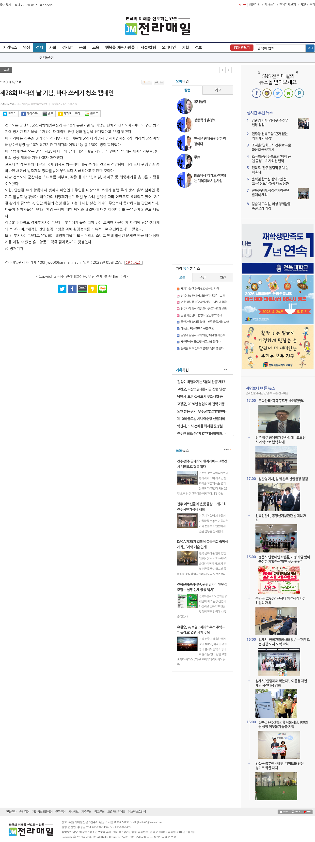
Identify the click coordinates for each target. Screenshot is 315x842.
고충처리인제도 (116, 811)
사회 (52, 47)
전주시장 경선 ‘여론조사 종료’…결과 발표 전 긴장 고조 (211, 308)
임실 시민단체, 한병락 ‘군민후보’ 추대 (201, 315)
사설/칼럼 (148, 47)
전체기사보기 (287, 4)
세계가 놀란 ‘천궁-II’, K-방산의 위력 (200, 288)
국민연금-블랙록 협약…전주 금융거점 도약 (205, 321)
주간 (202, 277)
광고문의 (99, 811)
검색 (310, 48)
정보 (198, 47)
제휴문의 (86, 811)
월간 (223, 277)
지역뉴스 (10, 47)
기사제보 (73, 811)
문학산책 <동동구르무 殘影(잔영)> (281, 401)
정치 (39, 47)
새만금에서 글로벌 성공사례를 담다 (200, 341)
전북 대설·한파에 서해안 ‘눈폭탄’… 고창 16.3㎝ (207, 295)
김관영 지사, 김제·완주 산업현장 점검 (283, 479)
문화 (82, 47)
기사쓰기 (270, 4)
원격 (312, 4)
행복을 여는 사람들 (119, 47)
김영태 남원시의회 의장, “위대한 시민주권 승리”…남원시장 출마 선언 (219, 335)
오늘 (182, 277)
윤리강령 (24, 811)
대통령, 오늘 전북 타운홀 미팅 (197, 328)
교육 (95, 47)
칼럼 (187, 90)
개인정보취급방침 (42, 811)
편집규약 (11, 811)
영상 (26, 47)
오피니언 (169, 47)
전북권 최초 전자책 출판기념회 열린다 (202, 348)
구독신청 (60, 811)
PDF (303, 4)
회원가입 (254, 4)
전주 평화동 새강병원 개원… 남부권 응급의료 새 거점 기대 (213, 302)
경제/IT (67, 47)
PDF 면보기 (242, 47)
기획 (185, 47)
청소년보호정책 (137, 811)
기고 (218, 90)
